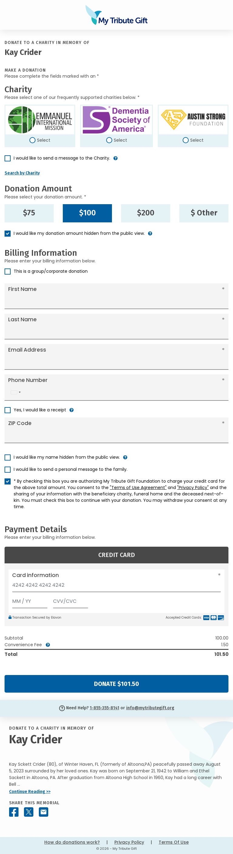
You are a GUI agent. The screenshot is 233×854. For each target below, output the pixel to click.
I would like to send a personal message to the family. (70, 469)
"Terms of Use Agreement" (138, 487)
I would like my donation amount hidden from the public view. (79, 233)
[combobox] (15, 392)
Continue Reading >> (29, 791)
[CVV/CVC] (70, 600)
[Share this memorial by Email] (43, 812)
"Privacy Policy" (193, 487)
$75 (29, 213)
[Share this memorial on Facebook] (14, 812)
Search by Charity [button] (22, 173)
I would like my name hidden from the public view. (67, 457)
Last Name (22, 319)
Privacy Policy (129, 842)
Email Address (27, 349)
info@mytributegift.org (150, 708)
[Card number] (116, 587)
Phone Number (28, 380)
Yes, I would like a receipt (40, 410)
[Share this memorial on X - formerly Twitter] (28, 812)
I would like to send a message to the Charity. (62, 158)
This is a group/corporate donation (51, 271)
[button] (115, 161)
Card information (35, 575)
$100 (87, 213)
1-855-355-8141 (104, 708)
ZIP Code (20, 423)
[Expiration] (29, 600)
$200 (145, 213)
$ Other (204, 213)
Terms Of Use (174, 842)
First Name (22, 289)
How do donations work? (72, 842)
